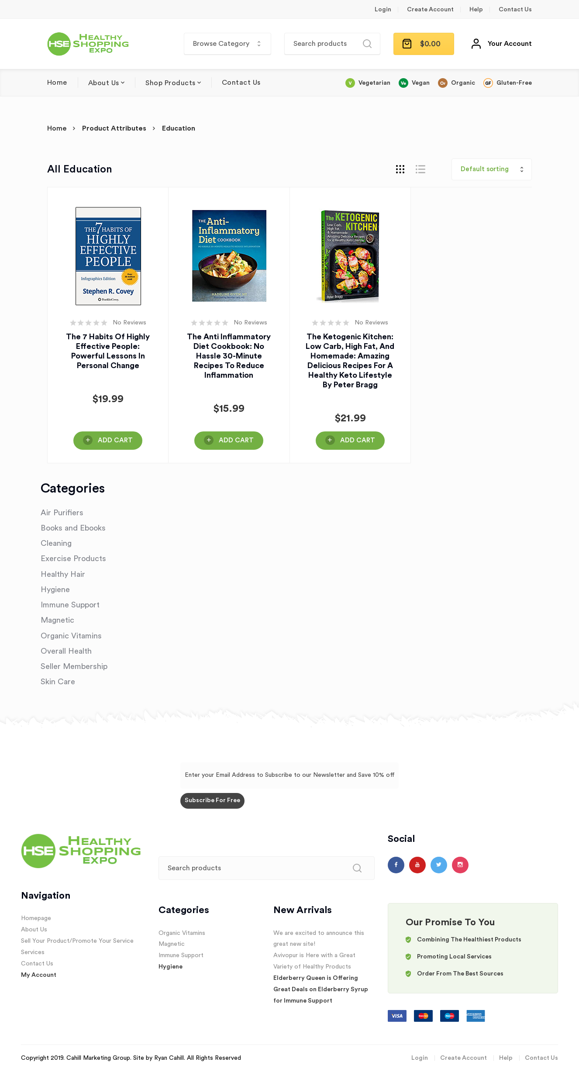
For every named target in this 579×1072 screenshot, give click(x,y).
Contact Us (515, 10)
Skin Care (58, 682)
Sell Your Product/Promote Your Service (77, 941)
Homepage (36, 918)
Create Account (430, 10)
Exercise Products (73, 558)
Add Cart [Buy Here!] (115, 440)
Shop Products (170, 82)
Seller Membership (74, 666)
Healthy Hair (63, 574)
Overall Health (66, 651)
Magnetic (57, 620)
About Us (103, 82)
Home (57, 82)
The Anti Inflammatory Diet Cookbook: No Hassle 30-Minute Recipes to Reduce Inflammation (229, 356)
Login (383, 10)
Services (33, 952)
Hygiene (55, 589)
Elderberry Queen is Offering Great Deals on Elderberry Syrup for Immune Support (320, 989)
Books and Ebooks (73, 528)
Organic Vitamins (71, 636)
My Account (38, 975)
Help (476, 10)
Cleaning (56, 543)
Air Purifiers (62, 513)
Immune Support (70, 605)
